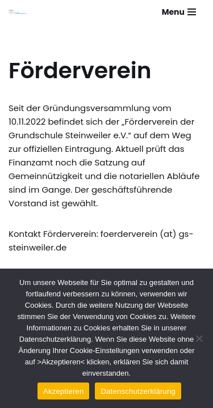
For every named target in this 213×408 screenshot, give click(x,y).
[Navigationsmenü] (178, 12)
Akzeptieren (63, 391)
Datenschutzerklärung (138, 391)
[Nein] (198, 338)
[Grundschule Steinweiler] (18, 12)
